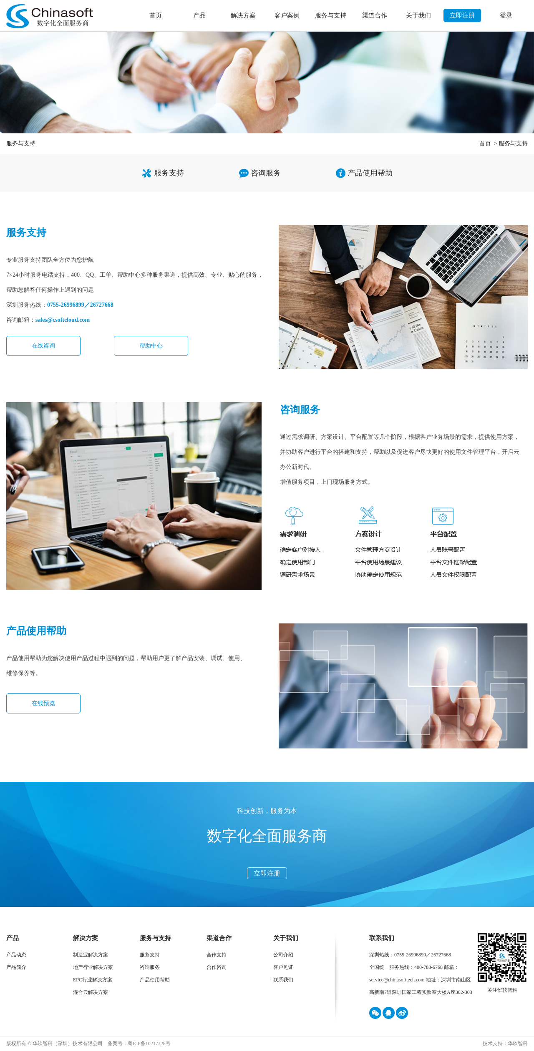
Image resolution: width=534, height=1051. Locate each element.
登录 (506, 15)
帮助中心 (151, 346)
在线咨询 (43, 346)
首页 (155, 15)
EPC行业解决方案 (92, 980)
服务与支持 (330, 15)
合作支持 (217, 955)
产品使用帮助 (370, 173)
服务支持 (169, 173)
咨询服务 (266, 173)
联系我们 (283, 980)
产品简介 (16, 967)
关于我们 (418, 15)
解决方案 (243, 15)
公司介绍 (283, 955)
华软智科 (518, 1043)
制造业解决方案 (90, 955)
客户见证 (283, 967)
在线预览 (43, 703)
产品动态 (16, 955)
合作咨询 (217, 967)
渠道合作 (374, 15)
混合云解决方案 (90, 992)
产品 (199, 15)
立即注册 (462, 15)
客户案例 (287, 15)
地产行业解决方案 (93, 967)
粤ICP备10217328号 (149, 1043)
